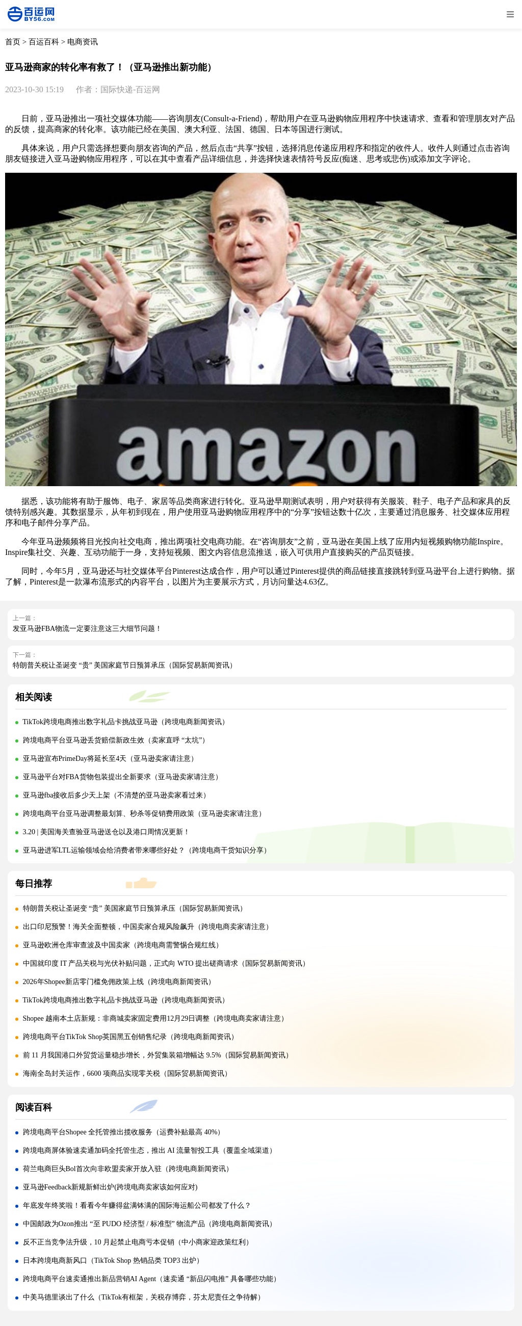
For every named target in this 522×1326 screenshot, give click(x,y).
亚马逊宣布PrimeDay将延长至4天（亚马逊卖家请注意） (110, 758)
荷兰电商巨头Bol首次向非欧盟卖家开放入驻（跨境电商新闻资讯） (128, 1169)
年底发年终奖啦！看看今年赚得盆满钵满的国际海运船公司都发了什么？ (137, 1205)
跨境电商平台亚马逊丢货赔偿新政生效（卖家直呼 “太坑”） (116, 740)
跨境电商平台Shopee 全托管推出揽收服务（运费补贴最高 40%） (124, 1132)
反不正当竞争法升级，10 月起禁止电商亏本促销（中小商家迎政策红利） (138, 1242)
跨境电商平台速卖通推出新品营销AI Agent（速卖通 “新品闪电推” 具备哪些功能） (151, 1279)
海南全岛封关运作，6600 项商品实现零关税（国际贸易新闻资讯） (127, 1073)
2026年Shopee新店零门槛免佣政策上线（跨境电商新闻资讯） (119, 982)
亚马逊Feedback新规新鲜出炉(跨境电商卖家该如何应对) (110, 1187)
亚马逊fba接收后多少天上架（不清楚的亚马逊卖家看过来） (117, 795)
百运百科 (44, 42)
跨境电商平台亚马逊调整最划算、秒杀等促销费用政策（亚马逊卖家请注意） (144, 813)
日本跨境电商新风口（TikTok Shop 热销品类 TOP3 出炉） (113, 1260)
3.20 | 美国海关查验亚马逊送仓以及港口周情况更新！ (106, 832)
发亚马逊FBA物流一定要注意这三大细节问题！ (87, 628)
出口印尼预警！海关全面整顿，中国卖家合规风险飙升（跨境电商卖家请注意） (148, 927)
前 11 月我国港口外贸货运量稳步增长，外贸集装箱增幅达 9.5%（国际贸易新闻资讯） (158, 1055)
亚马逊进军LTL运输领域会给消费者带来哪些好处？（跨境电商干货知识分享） (147, 850)
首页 (12, 42)
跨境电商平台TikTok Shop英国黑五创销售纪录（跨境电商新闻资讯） (131, 1037)
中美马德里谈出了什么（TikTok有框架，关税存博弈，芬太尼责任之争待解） (144, 1297)
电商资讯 (82, 42)
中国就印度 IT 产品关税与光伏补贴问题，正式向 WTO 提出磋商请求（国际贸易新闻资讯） (166, 963)
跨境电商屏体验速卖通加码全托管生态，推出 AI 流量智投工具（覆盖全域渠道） (150, 1150)
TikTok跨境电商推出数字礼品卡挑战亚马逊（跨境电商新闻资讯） (125, 722)
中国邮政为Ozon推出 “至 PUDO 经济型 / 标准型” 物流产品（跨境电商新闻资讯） (150, 1224)
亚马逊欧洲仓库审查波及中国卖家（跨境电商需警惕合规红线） (123, 945)
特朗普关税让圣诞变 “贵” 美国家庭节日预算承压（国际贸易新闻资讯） (125, 665)
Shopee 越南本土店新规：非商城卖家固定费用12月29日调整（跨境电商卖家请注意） (156, 1018)
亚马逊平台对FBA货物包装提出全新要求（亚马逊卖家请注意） (122, 777)
